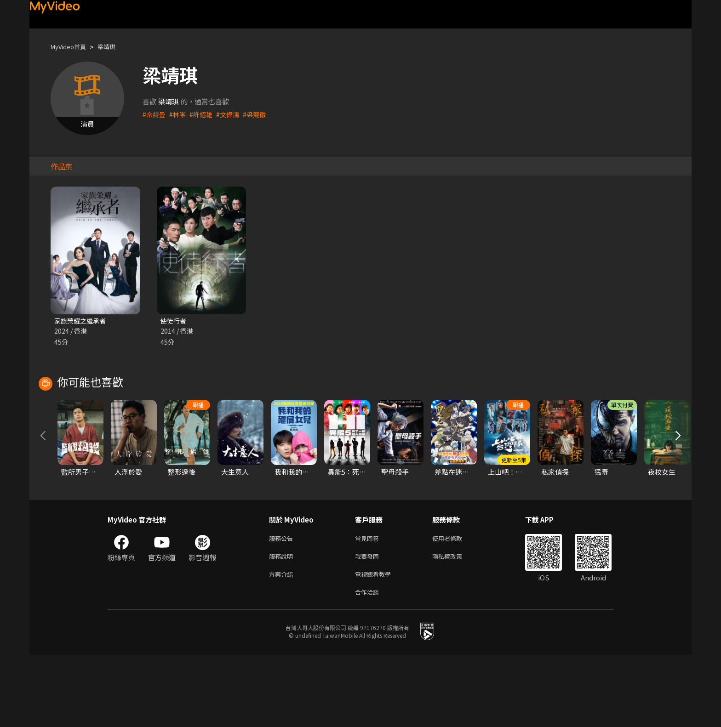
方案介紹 (283, 644)
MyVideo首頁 (71, 46)
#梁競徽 (260, 114)
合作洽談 (369, 663)
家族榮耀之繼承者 (81, 321)
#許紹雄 (204, 114)
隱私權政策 (455, 625)
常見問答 (369, 605)
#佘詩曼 (155, 114)
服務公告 (283, 605)
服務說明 (283, 625)
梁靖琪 (114, 46)
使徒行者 (174, 321)
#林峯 (179, 114)
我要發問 (369, 625)
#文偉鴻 (232, 114)
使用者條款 (455, 605)
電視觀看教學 (375, 644)
